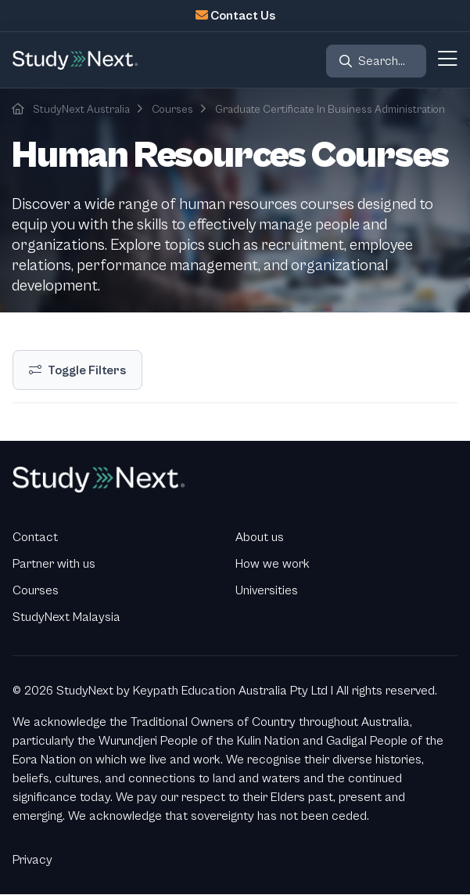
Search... (381, 61)
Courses (172, 109)
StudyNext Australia (81, 109)
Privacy (32, 860)
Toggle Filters (87, 370)
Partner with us (54, 564)
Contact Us (242, 16)
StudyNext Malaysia (66, 617)
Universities (266, 590)
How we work (272, 564)
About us (259, 537)
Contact (35, 537)
